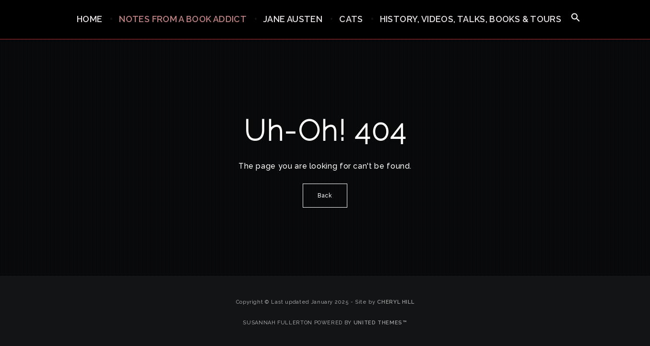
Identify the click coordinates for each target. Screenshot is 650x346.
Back (325, 195)
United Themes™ (380, 323)
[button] (575, 18)
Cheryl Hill (395, 302)
